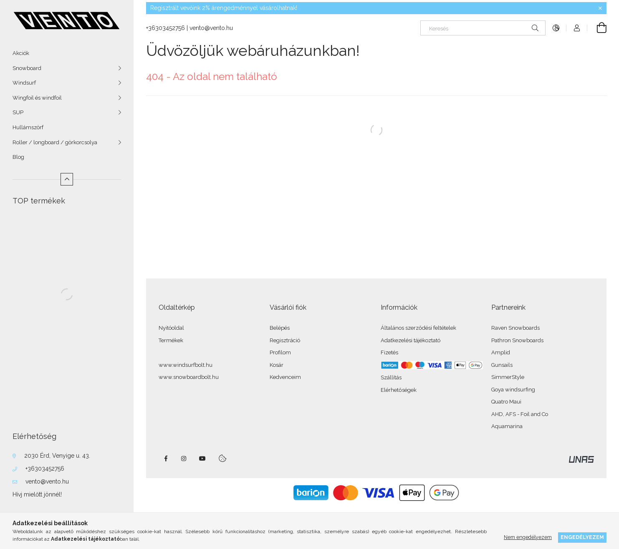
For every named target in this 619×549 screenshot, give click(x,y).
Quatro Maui (506, 402)
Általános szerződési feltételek (418, 328)
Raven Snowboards (515, 328)
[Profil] (576, 27)
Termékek (171, 340)
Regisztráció (285, 340)
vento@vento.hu (47, 481)
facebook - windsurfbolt (166, 458)
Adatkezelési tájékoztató (410, 340)
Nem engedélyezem (528, 537)
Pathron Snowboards (517, 340)
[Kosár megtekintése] (596, 27)
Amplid (500, 352)
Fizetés (389, 352)
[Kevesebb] (67, 179)
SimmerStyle (507, 377)
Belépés (280, 328)
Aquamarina (507, 426)
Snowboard (27, 68)
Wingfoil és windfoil (37, 98)
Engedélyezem (582, 537)
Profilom (280, 352)
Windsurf (24, 83)
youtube (202, 458)
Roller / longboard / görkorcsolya (55, 142)
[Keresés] (483, 27)
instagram (184, 458)
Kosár (276, 365)
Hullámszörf (28, 127)
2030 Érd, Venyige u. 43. (57, 455)
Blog (18, 157)
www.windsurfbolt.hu (185, 365)
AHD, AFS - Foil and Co (519, 414)
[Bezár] (600, 8)
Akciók (21, 53)
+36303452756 (44, 468)
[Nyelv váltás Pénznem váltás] (556, 27)
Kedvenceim (285, 377)
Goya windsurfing (513, 389)
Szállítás (391, 377)
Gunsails (502, 365)
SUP (18, 112)
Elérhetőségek (399, 390)
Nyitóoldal (171, 328)
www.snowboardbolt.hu (189, 377)
